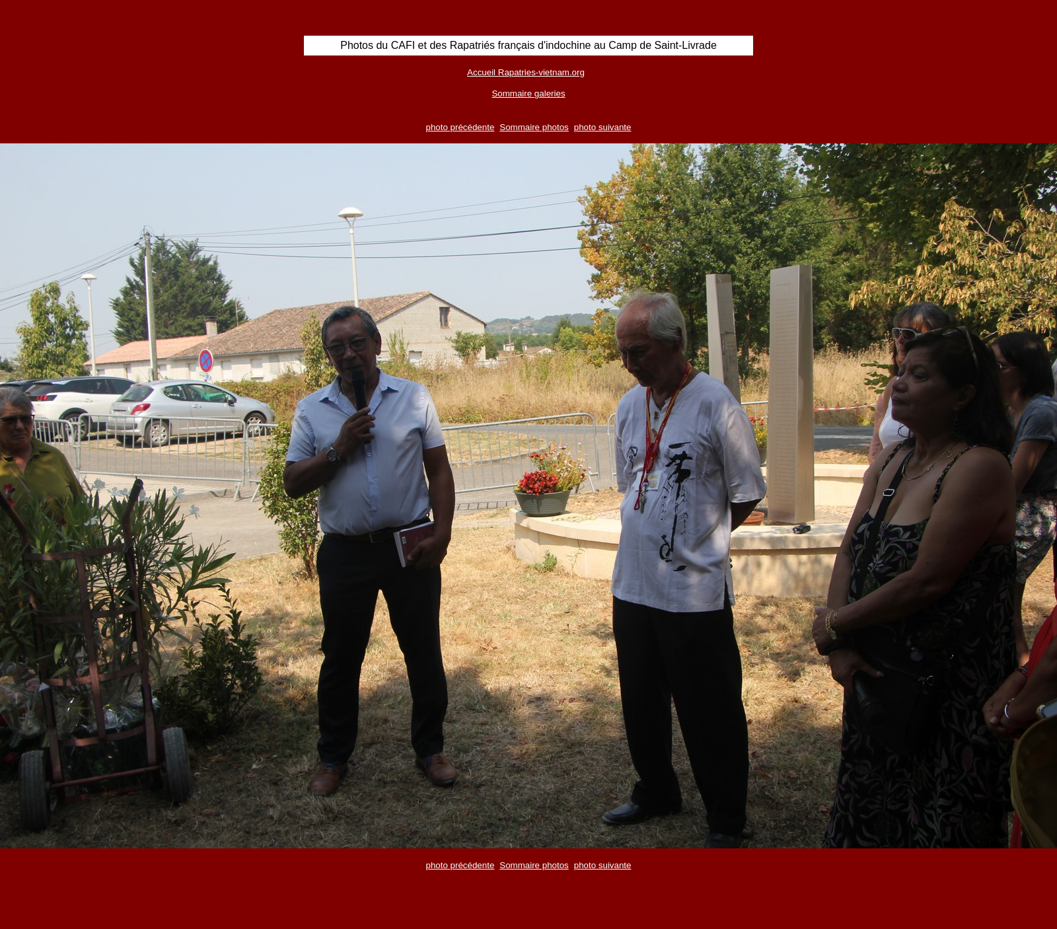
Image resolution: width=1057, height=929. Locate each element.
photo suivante (603, 127)
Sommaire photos (533, 127)
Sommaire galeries (528, 93)
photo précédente (460, 127)
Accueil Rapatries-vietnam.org (526, 72)
